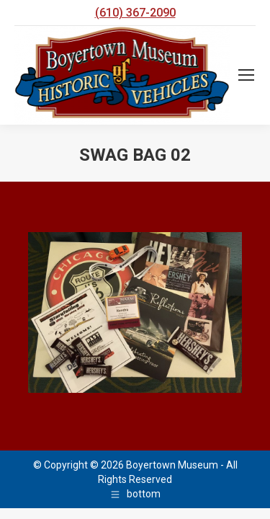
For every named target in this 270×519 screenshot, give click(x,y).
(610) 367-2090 (135, 12)
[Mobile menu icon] (246, 75)
